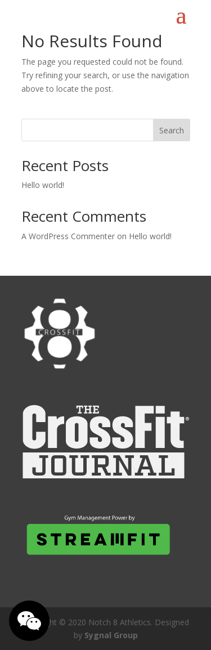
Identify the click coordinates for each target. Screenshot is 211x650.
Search (171, 130)
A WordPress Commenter (68, 236)
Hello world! (42, 185)
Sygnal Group (111, 635)
